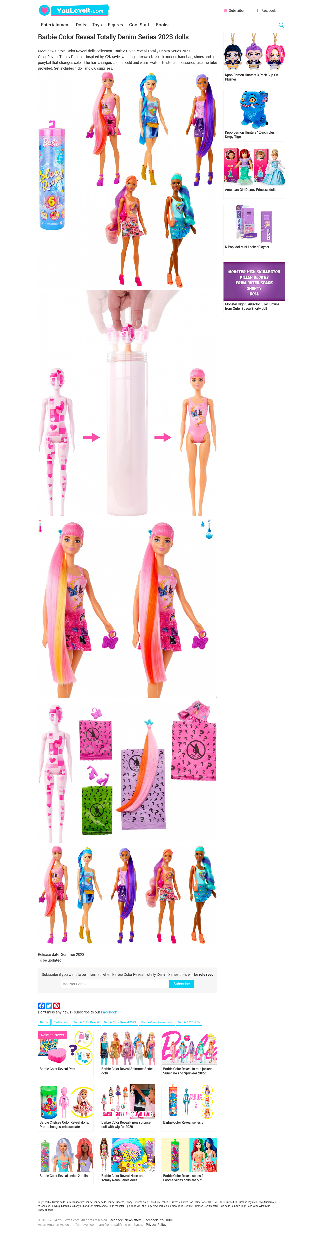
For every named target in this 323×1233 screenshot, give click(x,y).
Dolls (81, 25)
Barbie (44, 1022)
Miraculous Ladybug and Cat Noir (80, 1205)
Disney (88, 1202)
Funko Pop (187, 1202)
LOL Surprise (226, 1202)
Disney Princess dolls (136, 1202)
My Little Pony (144, 1205)
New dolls (177, 1205)
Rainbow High (238, 1205)
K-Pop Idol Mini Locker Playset (247, 247)
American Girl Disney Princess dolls (250, 190)
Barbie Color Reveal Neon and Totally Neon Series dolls (122, 1178)
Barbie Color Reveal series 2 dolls (64, 1176)
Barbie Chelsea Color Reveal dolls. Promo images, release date (64, 1124)
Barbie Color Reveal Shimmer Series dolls (127, 1071)
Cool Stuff (139, 25)
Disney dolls (99, 1202)
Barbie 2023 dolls (189, 1022)
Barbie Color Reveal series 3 (183, 1122)
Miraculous (270, 1202)
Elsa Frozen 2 (162, 1202)
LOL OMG (213, 1202)
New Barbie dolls (162, 1205)
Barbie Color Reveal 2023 (120, 1022)
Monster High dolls (125, 1205)
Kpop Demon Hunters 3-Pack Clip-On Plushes (251, 77)
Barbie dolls (61, 1022)
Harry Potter (200, 1202)
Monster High (106, 1205)
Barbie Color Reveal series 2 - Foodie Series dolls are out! (184, 1178)
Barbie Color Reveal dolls (157, 1022)
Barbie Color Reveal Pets (57, 1069)
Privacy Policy (156, 1224)
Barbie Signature (75, 1202)
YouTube (166, 1220)
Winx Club (264, 1205)
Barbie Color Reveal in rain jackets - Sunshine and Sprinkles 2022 (188, 1071)
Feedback (116, 1220)
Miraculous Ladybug (49, 1205)
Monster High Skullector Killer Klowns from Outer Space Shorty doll (252, 306)
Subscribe (236, 10)
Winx (255, 1205)
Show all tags (45, 1209)
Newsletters (133, 1220)
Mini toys (258, 1202)
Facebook (268, 10)
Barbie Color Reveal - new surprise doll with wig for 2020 (125, 1124)
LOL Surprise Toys (243, 1202)
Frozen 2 (175, 1202)
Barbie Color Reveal (86, 1022)
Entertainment (55, 25)
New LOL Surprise (193, 1205)
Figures (115, 25)
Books (162, 25)
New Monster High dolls (217, 1205)
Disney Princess (115, 1202)
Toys (97, 25)
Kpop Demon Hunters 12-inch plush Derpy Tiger (250, 134)
